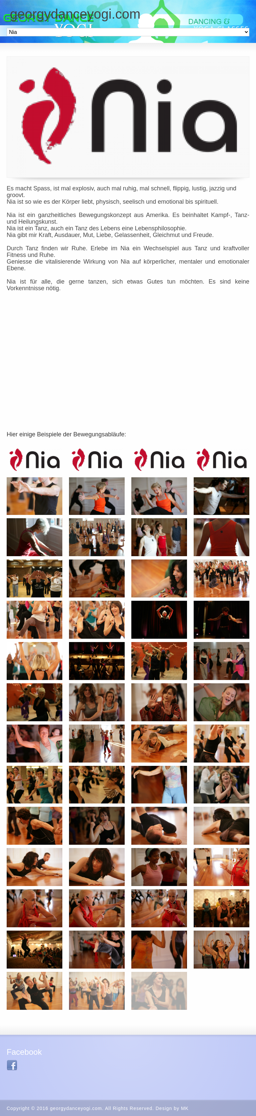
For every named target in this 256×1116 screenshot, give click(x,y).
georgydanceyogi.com (75, 14)
